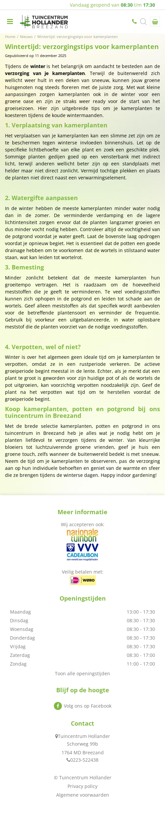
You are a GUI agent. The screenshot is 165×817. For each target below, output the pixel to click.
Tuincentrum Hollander (84, 736)
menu (10, 22)
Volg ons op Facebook (87, 706)
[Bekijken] (155, 22)
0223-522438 (135, 21)
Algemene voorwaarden (82, 795)
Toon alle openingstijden (82, 673)
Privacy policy (82, 786)
